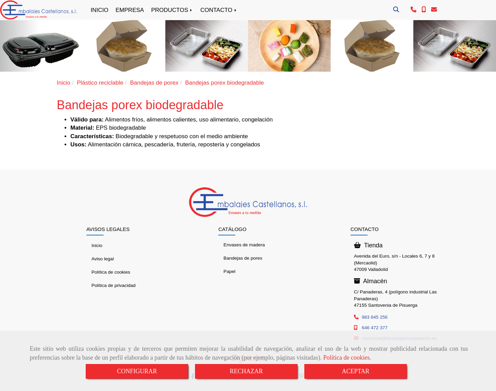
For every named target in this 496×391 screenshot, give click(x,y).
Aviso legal (103, 258)
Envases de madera (244, 244)
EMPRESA (129, 10)
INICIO (99, 10)
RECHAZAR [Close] (246, 371)
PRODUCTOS (172, 10)
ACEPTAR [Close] (356, 371)
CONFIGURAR (137, 371)
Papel (229, 271)
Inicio (97, 245)
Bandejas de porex (242, 258)
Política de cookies (346, 357)
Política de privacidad (114, 285)
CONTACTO (218, 10)
